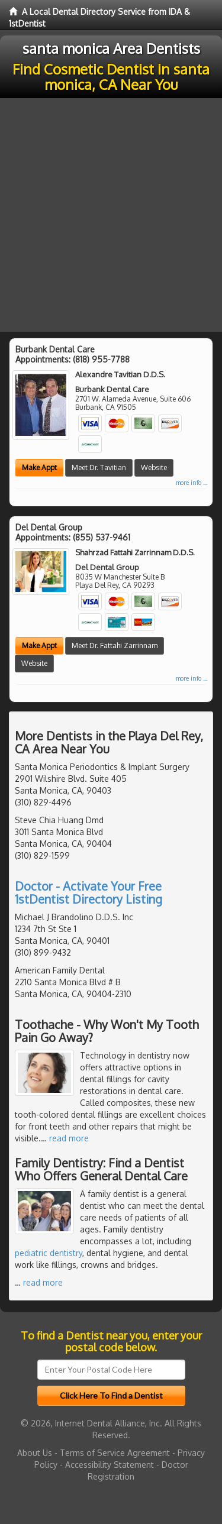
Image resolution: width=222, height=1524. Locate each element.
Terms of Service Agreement (115, 1453)
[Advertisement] (111, 215)
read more (69, 1138)
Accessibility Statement (109, 1465)
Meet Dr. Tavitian (99, 467)
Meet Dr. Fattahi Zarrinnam (114, 645)
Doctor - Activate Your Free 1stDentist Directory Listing (88, 892)
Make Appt (39, 467)
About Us (34, 1453)
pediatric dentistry (48, 1253)
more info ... (191, 482)
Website (154, 467)
